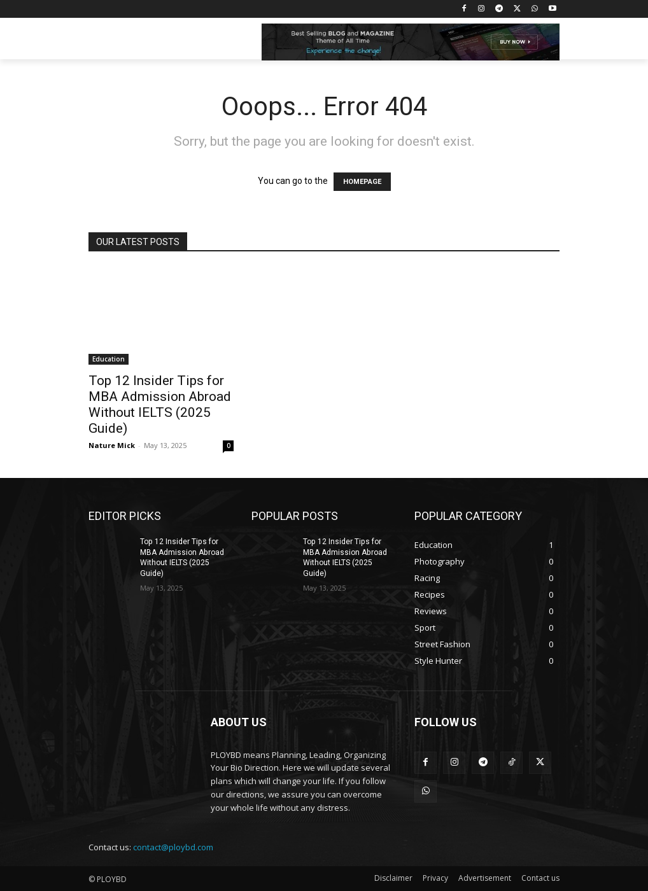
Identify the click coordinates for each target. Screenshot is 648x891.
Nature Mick (111, 445)
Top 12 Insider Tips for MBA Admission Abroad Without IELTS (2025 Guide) (159, 404)
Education (108, 358)
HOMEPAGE (362, 182)
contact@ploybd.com (173, 847)
